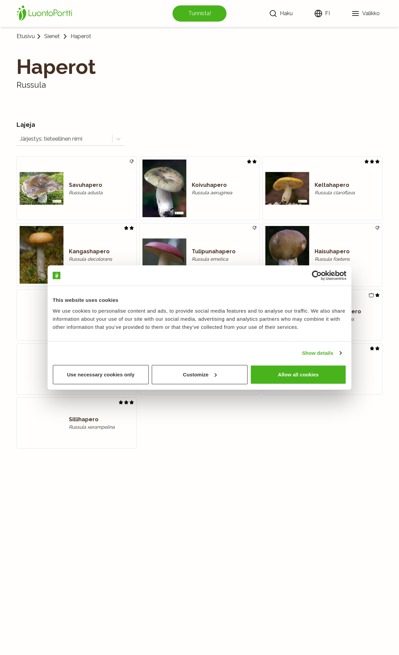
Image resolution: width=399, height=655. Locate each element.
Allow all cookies (298, 374)
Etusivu (26, 36)
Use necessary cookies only (100, 374)
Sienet (52, 36)
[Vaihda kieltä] (322, 13)
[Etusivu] (46, 13)
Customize (200, 374)
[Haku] (280, 13)
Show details (318, 353)
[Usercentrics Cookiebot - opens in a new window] (316, 275)
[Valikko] (365, 13)
